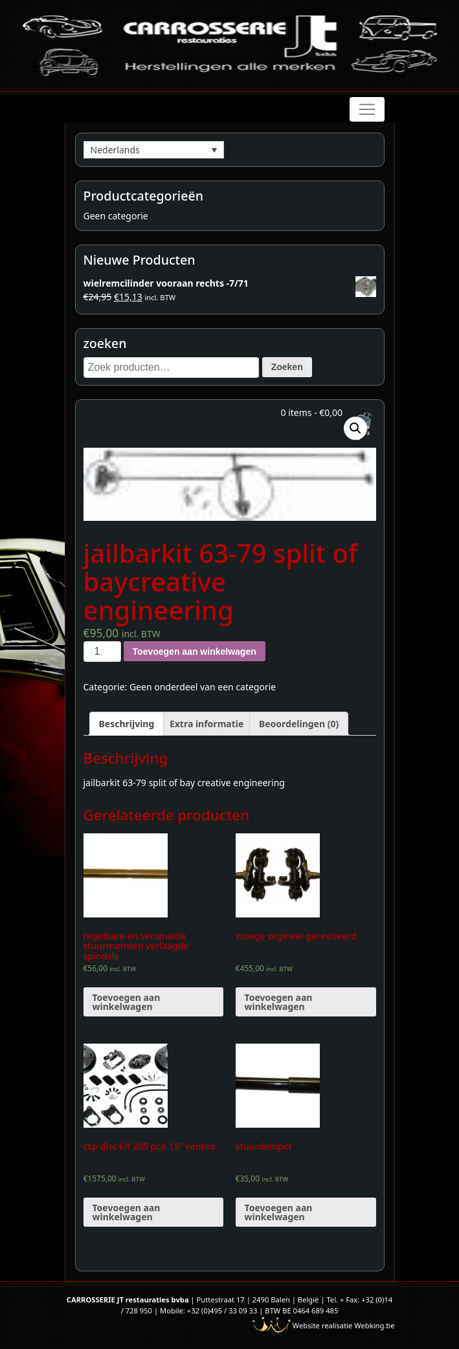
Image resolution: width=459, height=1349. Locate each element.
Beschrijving (127, 724)
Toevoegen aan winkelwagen (194, 651)
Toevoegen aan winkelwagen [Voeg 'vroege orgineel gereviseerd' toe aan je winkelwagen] (279, 1002)
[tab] (126, 724)
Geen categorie (116, 216)
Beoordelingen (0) (299, 724)
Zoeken (287, 367)
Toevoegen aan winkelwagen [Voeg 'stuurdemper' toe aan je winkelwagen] (279, 1212)
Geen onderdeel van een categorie (202, 687)
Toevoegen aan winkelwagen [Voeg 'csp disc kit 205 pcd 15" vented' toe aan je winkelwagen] (127, 1212)
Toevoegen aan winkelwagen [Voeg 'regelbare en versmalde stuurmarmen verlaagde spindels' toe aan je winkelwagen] (127, 1002)
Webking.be (374, 1325)
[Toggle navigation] (367, 109)
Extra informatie (206, 724)
